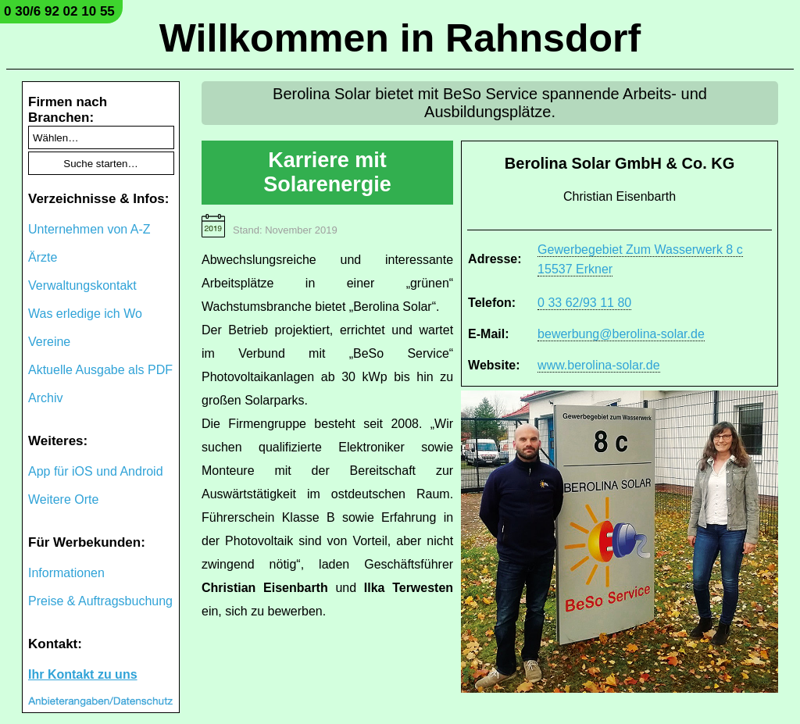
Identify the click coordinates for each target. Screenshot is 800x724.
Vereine (49, 341)
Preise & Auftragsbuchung (100, 601)
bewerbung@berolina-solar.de (621, 334)
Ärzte (42, 257)
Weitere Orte (63, 499)
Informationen (66, 573)
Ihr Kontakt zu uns (83, 674)
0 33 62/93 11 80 (584, 302)
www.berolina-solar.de (599, 365)
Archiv (45, 398)
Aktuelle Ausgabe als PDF (100, 369)
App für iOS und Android (95, 471)
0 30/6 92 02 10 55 (59, 11)
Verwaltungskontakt (82, 285)
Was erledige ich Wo (85, 313)
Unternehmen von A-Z (89, 229)
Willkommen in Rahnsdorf (400, 38)
